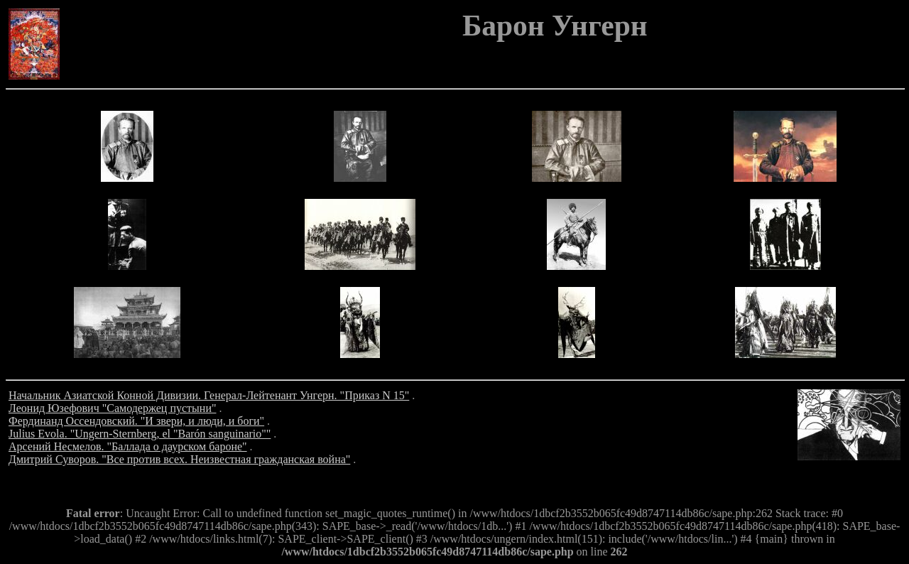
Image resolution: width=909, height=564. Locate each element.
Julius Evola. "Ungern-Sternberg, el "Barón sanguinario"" (140, 434)
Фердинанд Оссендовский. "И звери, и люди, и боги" (136, 421)
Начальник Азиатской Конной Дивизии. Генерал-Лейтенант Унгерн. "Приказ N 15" (209, 395)
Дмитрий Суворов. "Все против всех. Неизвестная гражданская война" (179, 459)
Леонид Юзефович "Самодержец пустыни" (112, 408)
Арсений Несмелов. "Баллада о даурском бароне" (128, 446)
